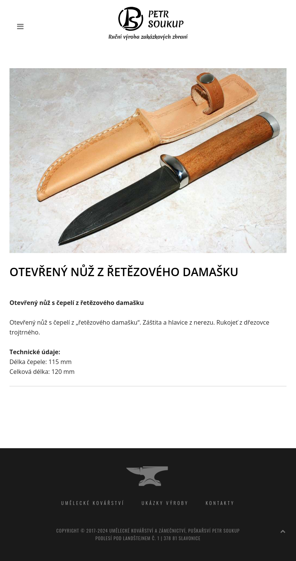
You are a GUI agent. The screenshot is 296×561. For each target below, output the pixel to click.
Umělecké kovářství (93, 503)
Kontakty (220, 503)
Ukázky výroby (165, 503)
